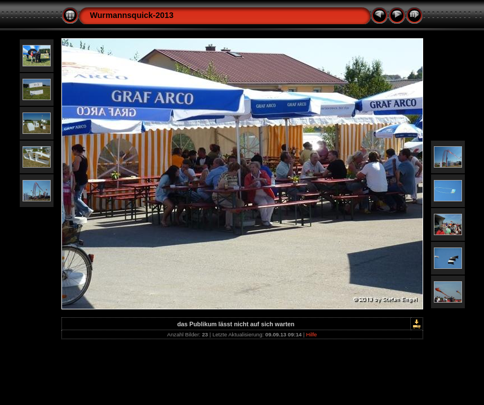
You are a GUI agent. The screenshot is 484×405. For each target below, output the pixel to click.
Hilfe (311, 334)
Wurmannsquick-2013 (132, 15)
